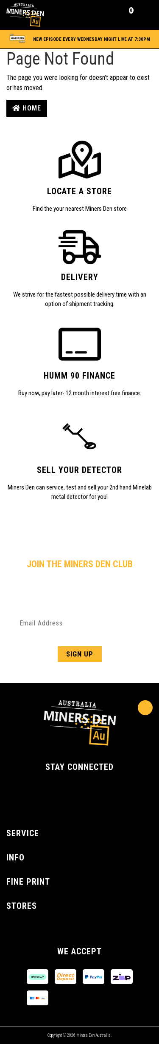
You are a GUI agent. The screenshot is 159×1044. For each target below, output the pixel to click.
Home (26, 108)
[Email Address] (79, 622)
